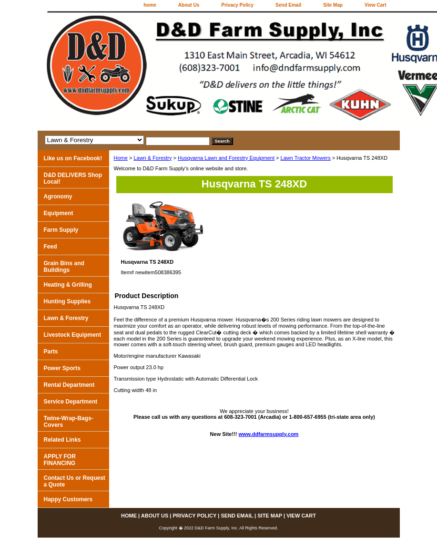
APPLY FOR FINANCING (60, 459)
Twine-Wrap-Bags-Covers (68, 421)
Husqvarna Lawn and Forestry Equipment (226, 158)
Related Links (62, 439)
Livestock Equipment (73, 334)
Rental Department (69, 385)
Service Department (71, 401)
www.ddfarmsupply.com (269, 434)
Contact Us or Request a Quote (74, 481)
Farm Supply (61, 230)
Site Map (333, 5)
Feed (50, 246)
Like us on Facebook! (73, 158)
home (149, 5)
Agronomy (58, 196)
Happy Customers (68, 499)
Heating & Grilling (68, 284)
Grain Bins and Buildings (64, 266)
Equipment (58, 213)
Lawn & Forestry (152, 158)
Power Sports (62, 368)
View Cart (375, 5)
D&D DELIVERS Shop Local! (73, 178)
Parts (51, 351)
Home (121, 158)
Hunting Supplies (67, 301)
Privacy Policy (237, 5)
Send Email (288, 5)
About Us (188, 5)
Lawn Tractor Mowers (306, 158)
